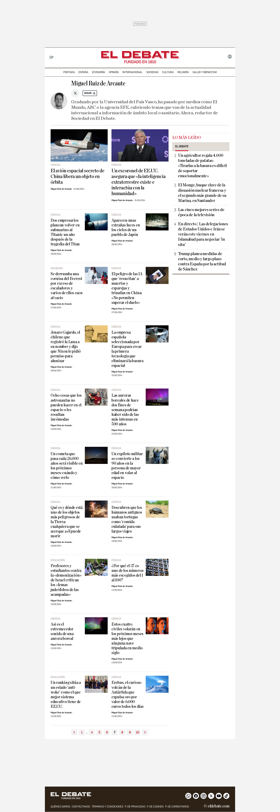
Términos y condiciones (107, 806)
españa (83, 72)
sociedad (152, 72)
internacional (132, 72)
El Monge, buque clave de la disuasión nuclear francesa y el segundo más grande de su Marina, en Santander (202, 193)
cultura (168, 72)
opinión (114, 72)
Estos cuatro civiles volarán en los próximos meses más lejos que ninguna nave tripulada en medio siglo (127, 638)
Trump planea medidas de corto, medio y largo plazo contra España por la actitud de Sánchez (202, 261)
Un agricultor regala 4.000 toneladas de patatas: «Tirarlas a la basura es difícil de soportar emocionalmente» (202, 165)
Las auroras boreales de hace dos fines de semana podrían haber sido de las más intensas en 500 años (125, 409)
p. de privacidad (135, 806)
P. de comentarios (177, 806)
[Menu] (51, 57)
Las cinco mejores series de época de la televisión (201, 212)
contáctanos (81, 806)
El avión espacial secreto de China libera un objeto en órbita (77, 176)
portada (69, 72)
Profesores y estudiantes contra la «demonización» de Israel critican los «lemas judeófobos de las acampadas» (66, 580)
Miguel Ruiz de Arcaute (61, 189)
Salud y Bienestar (204, 72)
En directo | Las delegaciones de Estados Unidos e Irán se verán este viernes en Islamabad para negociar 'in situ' (203, 234)
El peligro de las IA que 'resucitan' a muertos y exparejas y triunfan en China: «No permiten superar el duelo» (126, 288)
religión (183, 72)
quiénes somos (60, 806)
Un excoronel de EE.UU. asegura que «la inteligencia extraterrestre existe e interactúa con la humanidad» (138, 182)
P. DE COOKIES (155, 806)
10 (137, 732)
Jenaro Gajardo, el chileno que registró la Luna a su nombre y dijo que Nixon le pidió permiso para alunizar (66, 346)
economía (98, 72)
